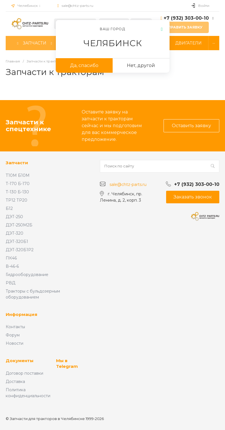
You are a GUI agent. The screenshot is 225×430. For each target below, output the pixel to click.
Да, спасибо (84, 65)
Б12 (9, 208)
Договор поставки (24, 373)
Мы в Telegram (67, 363)
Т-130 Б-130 (17, 191)
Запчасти (17, 162)
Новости (14, 343)
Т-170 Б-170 (18, 183)
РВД (10, 282)
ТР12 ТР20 (16, 200)
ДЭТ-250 (14, 216)
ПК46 (11, 258)
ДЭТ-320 (14, 233)
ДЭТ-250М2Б (19, 225)
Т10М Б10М (18, 175)
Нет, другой (141, 65)
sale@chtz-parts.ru (77, 5)
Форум (13, 335)
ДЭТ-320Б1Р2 (20, 249)
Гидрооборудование (27, 274)
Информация (21, 314)
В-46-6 (12, 266)
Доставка (15, 381)
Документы (20, 360)
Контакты (15, 326)
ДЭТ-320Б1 (17, 241)
